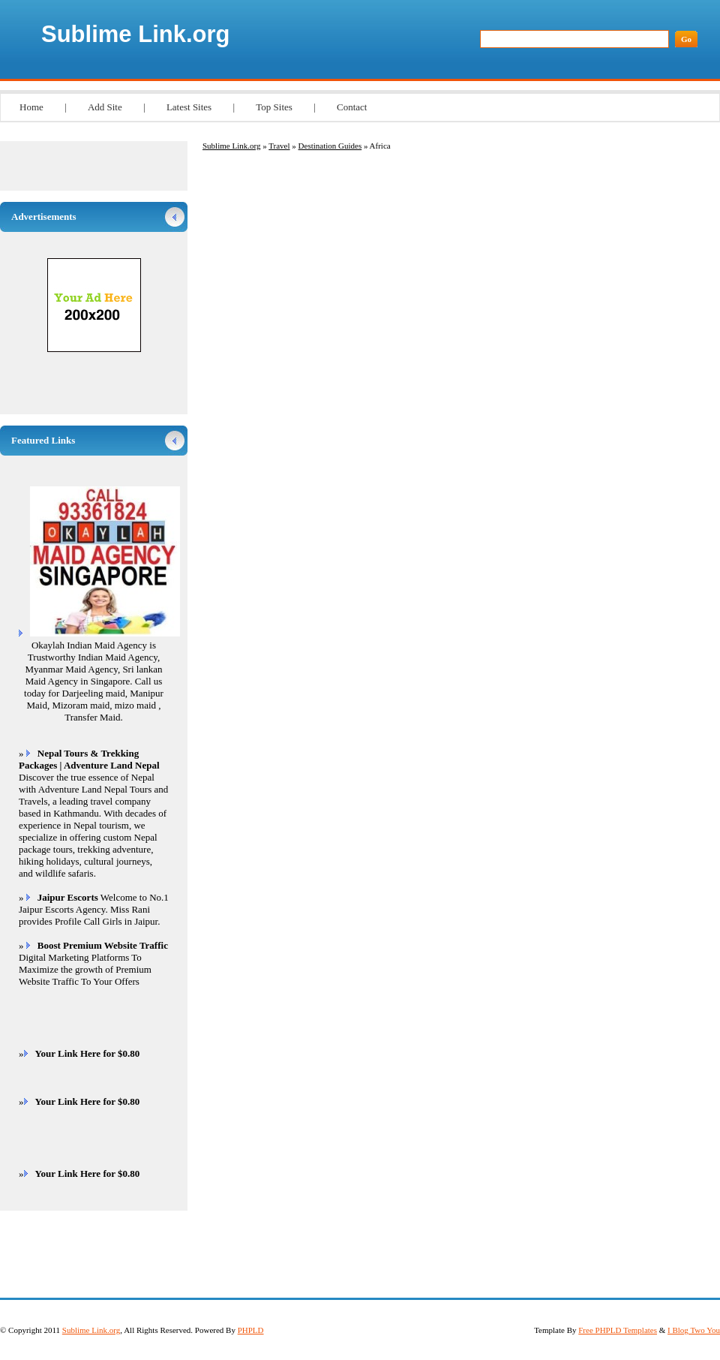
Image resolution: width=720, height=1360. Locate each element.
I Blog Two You (694, 1329)
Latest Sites (189, 107)
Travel (279, 145)
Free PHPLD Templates (617, 1329)
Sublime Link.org (135, 34)
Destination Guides (330, 145)
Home (32, 107)
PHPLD (251, 1329)
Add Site (105, 107)
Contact (352, 107)
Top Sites (274, 107)
